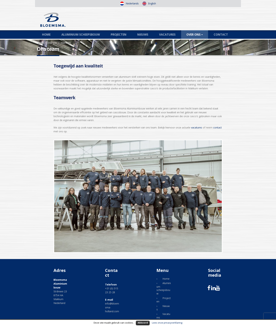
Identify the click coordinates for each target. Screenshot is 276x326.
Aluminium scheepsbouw (80, 34)
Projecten (118, 34)
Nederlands (132, 3)
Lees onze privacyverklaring (167, 322)
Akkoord (143, 322)
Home (46, 34)
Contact (221, 34)
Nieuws (142, 34)
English (151, 3)
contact (217, 127)
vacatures (196, 127)
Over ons (193, 34)
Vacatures (167, 34)
